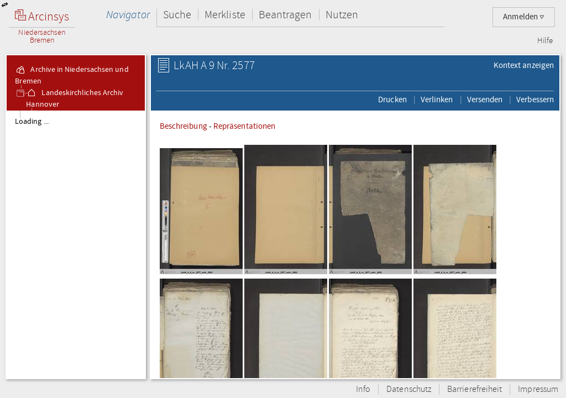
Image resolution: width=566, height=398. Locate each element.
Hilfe (545, 41)
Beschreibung (183, 126)
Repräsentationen (244, 126)
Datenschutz (408, 389)
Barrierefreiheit (474, 389)
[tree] (76, 244)
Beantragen (285, 15)
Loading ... (32, 122)
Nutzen (342, 15)
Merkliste (225, 15)
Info (363, 389)
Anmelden (523, 17)
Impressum (538, 389)
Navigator (128, 15)
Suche (177, 15)
